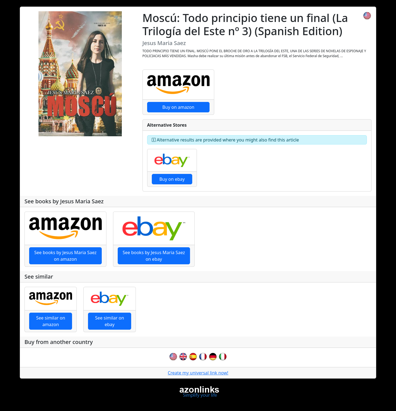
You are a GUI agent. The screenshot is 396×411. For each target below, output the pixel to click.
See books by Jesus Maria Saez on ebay (154, 255)
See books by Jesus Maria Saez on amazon (65, 255)
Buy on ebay (172, 179)
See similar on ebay (109, 321)
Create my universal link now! (198, 373)
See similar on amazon (50, 321)
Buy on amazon (178, 107)
